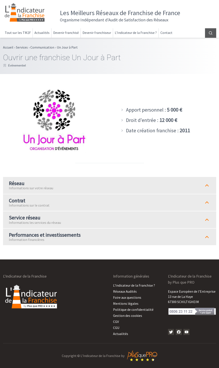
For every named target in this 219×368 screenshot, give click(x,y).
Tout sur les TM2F (18, 32)
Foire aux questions (127, 297)
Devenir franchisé (66, 32)
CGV (116, 321)
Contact (166, 32)
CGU (116, 327)
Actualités (42, 32)
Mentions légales (125, 303)
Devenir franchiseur (96, 32)
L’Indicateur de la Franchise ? (136, 32)
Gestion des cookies (127, 315)
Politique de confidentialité (133, 309)
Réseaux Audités (125, 291)
